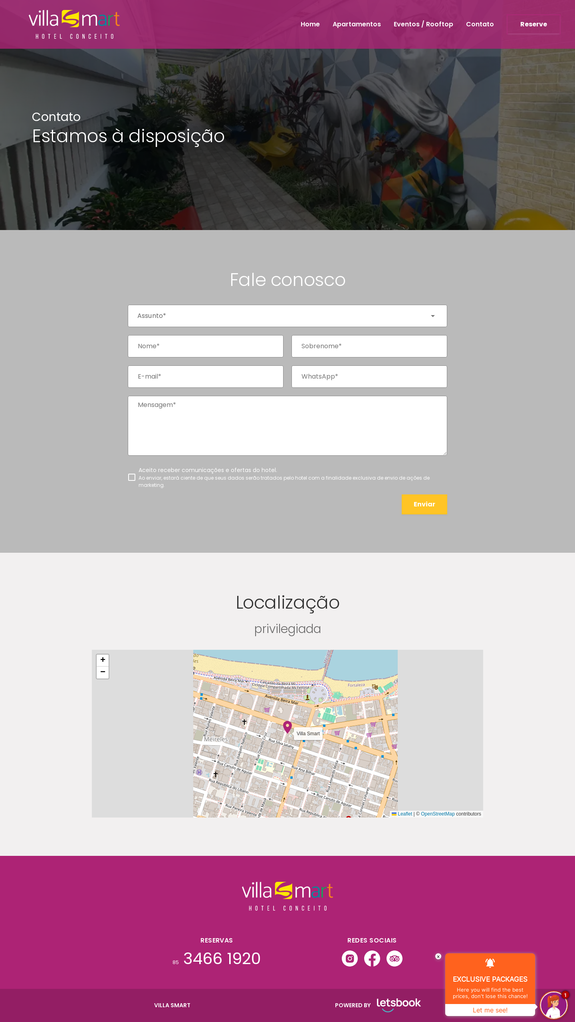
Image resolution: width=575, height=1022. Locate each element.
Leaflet (402, 814)
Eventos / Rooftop (423, 24)
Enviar (424, 504)
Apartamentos (357, 24)
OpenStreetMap (438, 814)
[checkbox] (287, 477)
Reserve (533, 24)
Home (310, 24)
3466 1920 (216, 958)
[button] (287, 727)
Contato (480, 24)
